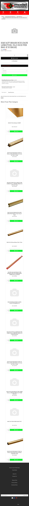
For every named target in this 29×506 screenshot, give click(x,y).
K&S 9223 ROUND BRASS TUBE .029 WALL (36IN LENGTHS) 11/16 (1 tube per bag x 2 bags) (14, 363)
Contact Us (14, 476)
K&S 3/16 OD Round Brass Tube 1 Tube (14, 242)
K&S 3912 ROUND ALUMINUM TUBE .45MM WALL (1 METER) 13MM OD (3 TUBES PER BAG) (14, 333)
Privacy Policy (14, 482)
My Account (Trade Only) (14, 467)
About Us (14, 473)
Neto (18, 504)
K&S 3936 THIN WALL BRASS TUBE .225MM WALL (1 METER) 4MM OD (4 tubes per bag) (14, 183)
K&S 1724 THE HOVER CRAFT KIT (14, 421)
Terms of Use (14, 480)
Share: (4, 49)
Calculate (14, 75)
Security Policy (14, 484)
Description (4, 92)
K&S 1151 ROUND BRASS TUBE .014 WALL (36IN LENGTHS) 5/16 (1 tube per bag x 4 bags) (14, 154)
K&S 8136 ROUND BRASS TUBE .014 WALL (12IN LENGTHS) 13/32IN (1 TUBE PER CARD (14, 452)
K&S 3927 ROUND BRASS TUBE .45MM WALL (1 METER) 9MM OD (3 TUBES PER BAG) (14, 393)
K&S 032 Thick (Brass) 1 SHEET (14, 122)
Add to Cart (14, 58)
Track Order (14, 470)
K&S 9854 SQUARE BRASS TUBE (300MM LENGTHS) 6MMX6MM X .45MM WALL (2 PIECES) (14, 273)
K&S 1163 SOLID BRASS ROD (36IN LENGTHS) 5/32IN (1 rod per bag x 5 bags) (14, 213)
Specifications (11, 92)
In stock (16, 131)
